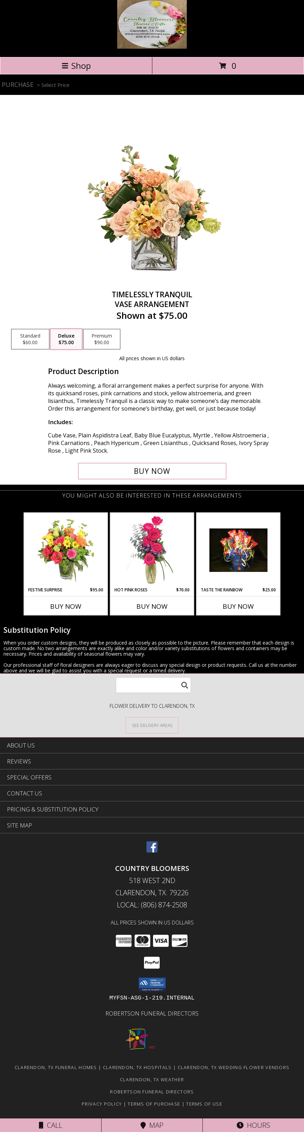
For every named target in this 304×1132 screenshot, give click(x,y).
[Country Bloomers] (152, 46)
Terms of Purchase (154, 1104)
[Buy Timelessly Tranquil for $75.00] (152, 471)
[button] (152, 985)
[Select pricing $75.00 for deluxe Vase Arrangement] (66, 339)
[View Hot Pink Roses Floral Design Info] (152, 550)
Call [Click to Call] (50, 1125)
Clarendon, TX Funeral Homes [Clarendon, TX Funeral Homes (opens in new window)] (56, 1067)
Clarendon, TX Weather (152, 1079)
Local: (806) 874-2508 (152, 904)
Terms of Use (204, 1104)
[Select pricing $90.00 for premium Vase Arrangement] (101, 339)
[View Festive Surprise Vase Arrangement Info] (66, 550)
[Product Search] (153, 685)
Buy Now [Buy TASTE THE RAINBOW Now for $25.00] (238, 606)
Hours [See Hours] (253, 1125)
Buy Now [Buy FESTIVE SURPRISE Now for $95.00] (65, 606)
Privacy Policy (102, 1104)
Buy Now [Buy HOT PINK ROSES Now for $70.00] (152, 606)
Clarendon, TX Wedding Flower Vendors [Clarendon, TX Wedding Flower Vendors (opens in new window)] (234, 1067)
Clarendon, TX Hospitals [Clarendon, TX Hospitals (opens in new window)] (137, 1067)
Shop (76, 65)
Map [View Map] (152, 1125)
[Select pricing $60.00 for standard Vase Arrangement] (30, 339)
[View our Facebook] (152, 850)
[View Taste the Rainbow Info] (238, 550)
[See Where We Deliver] (152, 725)
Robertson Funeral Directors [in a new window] (152, 1013)
